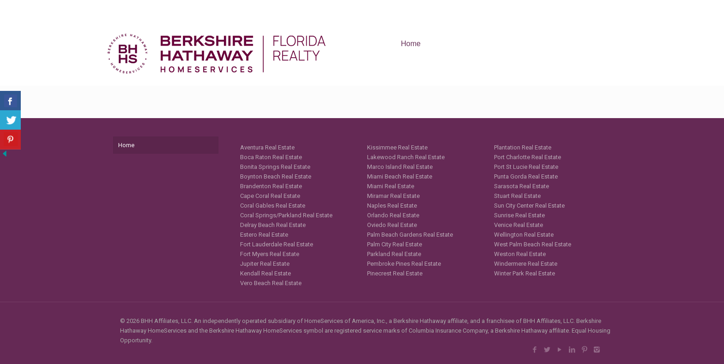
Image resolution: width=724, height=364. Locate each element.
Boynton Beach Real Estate (275, 176)
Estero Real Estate (264, 234)
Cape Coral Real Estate (270, 195)
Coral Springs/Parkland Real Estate (286, 215)
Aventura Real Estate (267, 147)
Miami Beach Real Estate (399, 176)
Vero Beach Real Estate (271, 283)
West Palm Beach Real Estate (532, 244)
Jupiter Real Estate (265, 263)
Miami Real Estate (390, 186)
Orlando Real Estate (393, 215)
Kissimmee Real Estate (397, 147)
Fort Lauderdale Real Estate (276, 244)
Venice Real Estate (518, 224)
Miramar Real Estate (393, 195)
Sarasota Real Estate (521, 186)
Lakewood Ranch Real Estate (406, 157)
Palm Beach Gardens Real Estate (410, 234)
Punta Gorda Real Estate (526, 176)
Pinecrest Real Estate (394, 273)
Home (126, 145)
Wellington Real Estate (524, 234)
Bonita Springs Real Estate (275, 166)
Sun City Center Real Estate (529, 205)
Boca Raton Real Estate (271, 157)
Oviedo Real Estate (392, 224)
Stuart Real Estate (517, 195)
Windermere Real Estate (525, 263)
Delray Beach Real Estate (273, 224)
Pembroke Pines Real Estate (404, 263)
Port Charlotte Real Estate (527, 157)
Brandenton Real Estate (271, 186)
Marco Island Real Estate (400, 166)
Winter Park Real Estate (524, 273)
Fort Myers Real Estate (269, 254)
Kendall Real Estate (265, 273)
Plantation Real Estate (522, 147)
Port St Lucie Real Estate (526, 166)
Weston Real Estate (520, 254)
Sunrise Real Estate (519, 215)
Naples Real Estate (392, 205)
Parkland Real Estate (394, 254)
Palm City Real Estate (394, 244)
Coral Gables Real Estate (272, 205)
